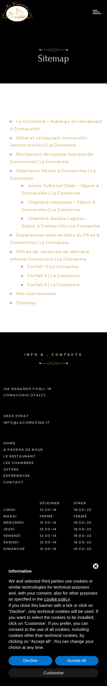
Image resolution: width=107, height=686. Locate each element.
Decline (30, 660)
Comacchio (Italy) (27, 391)
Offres (11, 469)
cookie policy (57, 599)
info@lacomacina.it (26, 422)
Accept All (76, 660)
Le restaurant (19, 456)
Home (9, 443)
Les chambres (18, 463)
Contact (13, 482)
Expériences (16, 475)
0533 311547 (16, 416)
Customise (53, 672)
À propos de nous (23, 449)
